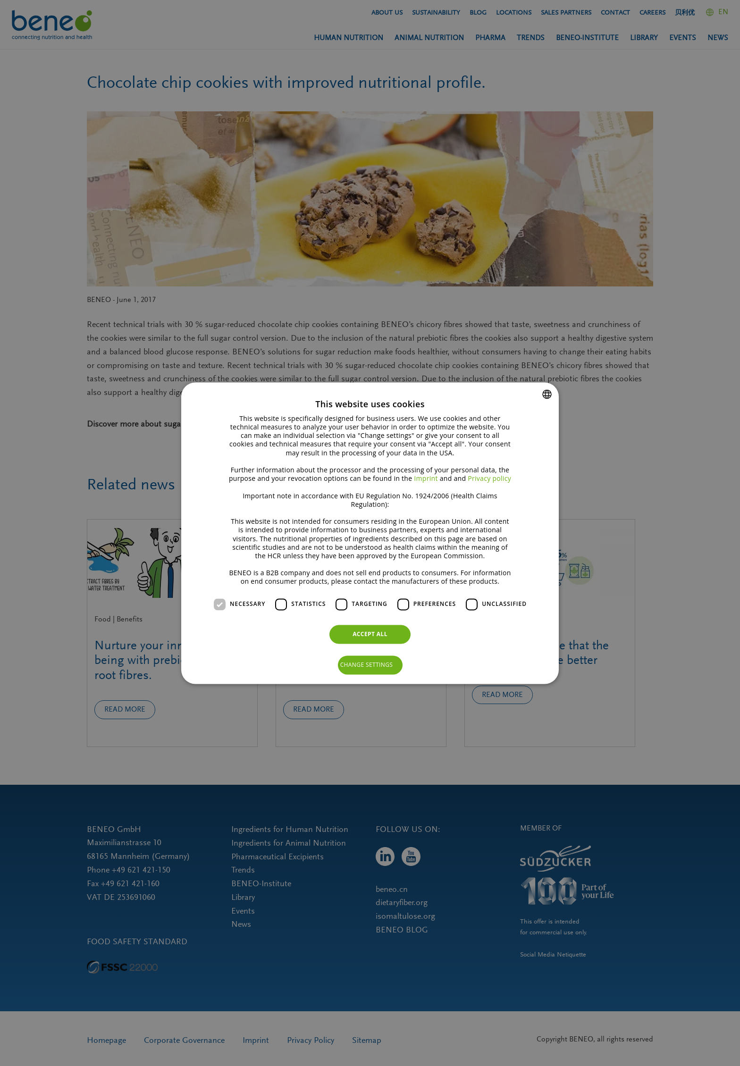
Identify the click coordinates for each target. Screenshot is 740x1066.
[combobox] (547, 394)
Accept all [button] (370, 634)
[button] (370, 664)
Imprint (425, 478)
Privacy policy (489, 478)
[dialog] (370, 533)
